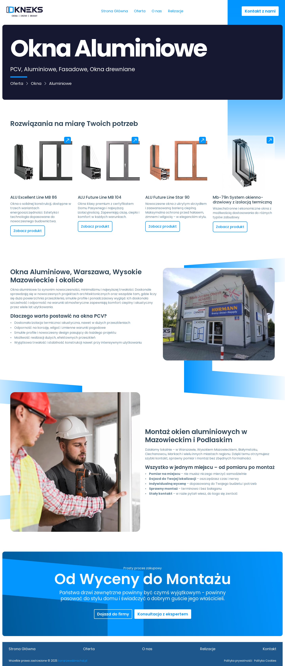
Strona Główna (114, 11)
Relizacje (175, 11)
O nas (157, 11)
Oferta (139, 11)
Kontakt (269, 648)
